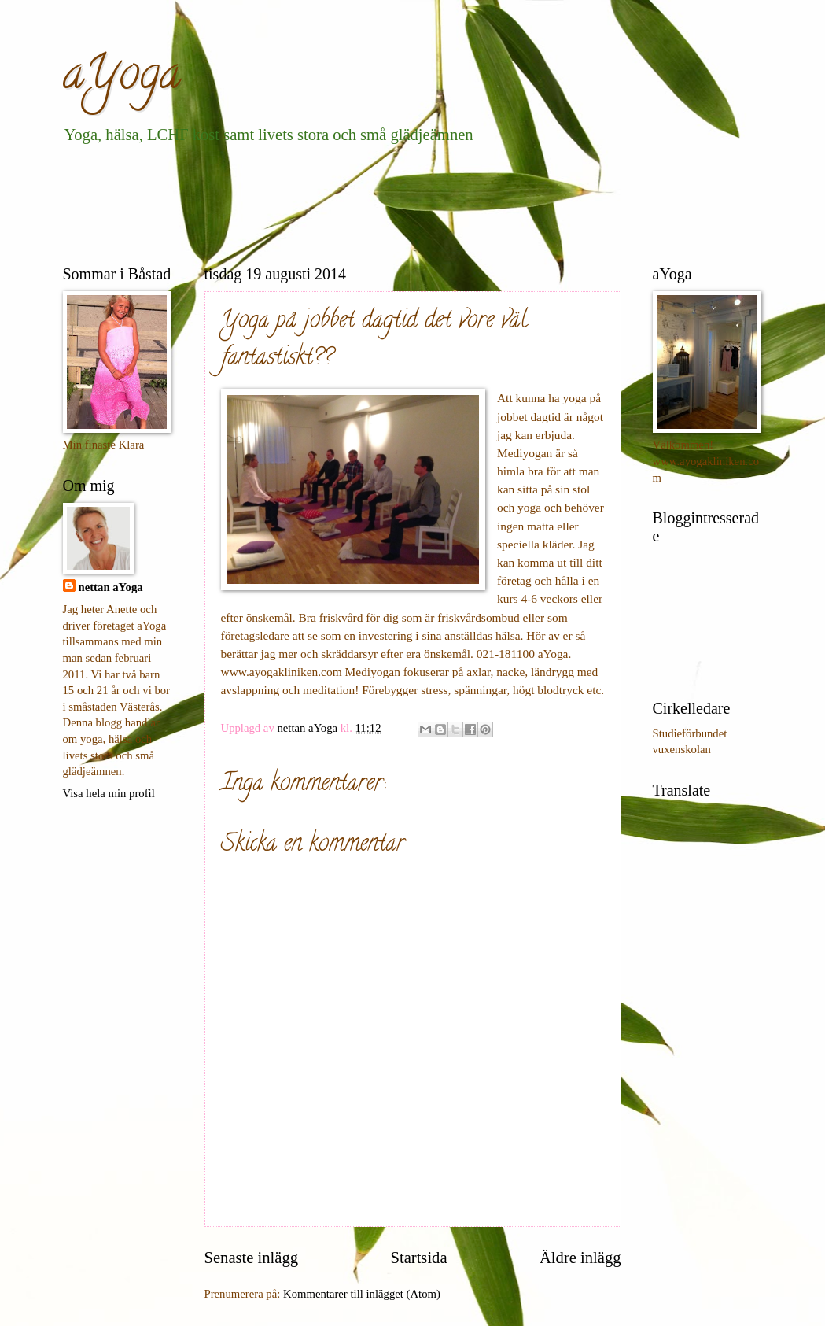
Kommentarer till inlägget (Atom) (361, 1293)
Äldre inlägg (580, 1257)
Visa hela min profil (109, 793)
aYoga (122, 78)
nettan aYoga (111, 587)
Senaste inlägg (251, 1257)
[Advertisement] (349, 201)
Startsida (418, 1257)
